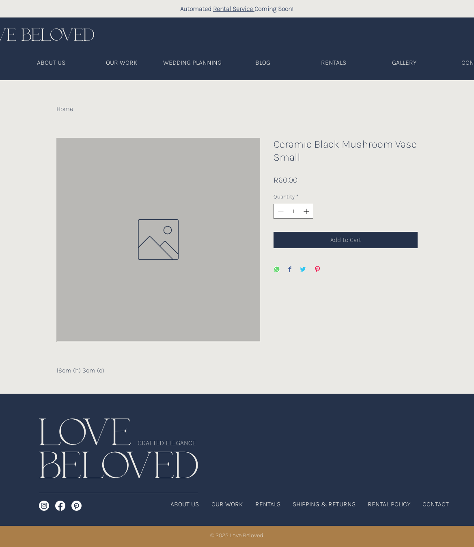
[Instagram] (44, 506)
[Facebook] (60, 506)
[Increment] (307, 211)
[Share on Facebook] (289, 270)
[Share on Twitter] (302, 270)
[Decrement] (280, 211)
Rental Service (233, 9)
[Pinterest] (76, 506)
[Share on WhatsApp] (277, 270)
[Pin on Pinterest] (317, 270)
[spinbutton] (293, 211)
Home (64, 109)
